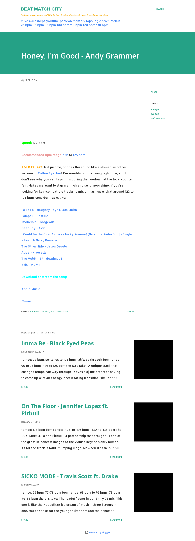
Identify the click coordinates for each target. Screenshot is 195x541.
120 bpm (89, 25)
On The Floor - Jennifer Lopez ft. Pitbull (64, 409)
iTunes (26, 301)
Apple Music (30, 289)
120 (65, 155)
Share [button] (154, 92)
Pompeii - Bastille (34, 216)
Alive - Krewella (34, 252)
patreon (66, 21)
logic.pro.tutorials (107, 21)
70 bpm (26, 25)
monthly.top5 (83, 21)
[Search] (160, 9)
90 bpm (50, 25)
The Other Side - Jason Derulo (44, 246)
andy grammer (158, 118)
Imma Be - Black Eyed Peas (57, 343)
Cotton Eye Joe (49, 173)
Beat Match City (41, 8)
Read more (116, 386)
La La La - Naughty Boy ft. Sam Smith (49, 210)
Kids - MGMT (30, 265)
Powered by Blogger (97, 532)
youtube (52, 21)
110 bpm (76, 25)
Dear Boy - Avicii (34, 228)
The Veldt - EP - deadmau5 (41, 258)
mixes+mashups (33, 21)
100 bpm (63, 25)
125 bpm (79, 155)
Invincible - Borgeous (37, 222)
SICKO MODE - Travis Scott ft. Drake (69, 476)
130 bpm (102, 25)
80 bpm (38, 25)
